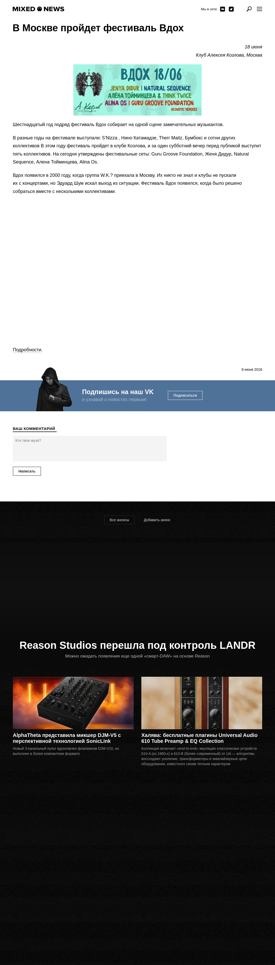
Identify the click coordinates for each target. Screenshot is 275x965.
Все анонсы (119, 520)
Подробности (27, 349)
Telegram (231, 9)
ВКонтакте (222, 9)
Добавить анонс (157, 520)
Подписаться (185, 395)
